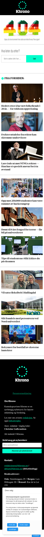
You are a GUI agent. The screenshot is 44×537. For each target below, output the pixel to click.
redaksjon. (28, 417)
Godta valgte (24, 525)
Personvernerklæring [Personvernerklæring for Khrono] (22, 393)
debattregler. (15, 421)
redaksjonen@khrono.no (16, 465)
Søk (34, 59)
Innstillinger (36, 535)
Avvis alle (12, 525)
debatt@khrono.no (13, 468)
